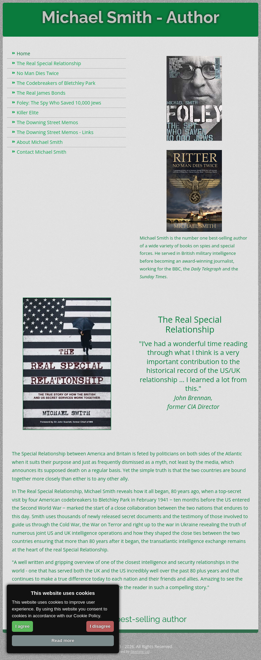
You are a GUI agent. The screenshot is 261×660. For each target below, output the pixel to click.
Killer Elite (27, 112)
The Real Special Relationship (49, 63)
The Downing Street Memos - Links (55, 132)
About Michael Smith (40, 142)
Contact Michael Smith (41, 152)
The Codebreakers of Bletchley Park (56, 83)
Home (23, 53)
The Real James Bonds (41, 93)
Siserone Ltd (140, 652)
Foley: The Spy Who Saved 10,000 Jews (59, 102)
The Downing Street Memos (47, 122)
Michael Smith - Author (130, 17)
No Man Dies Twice (38, 73)
